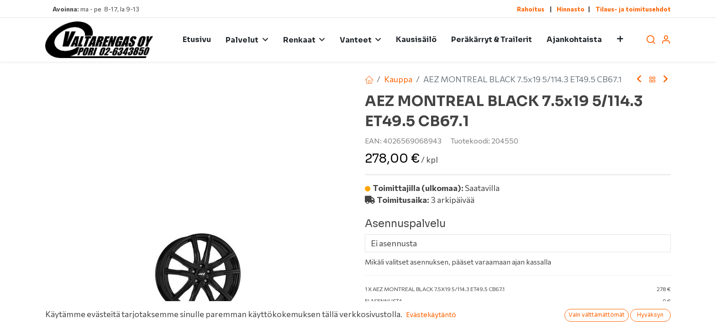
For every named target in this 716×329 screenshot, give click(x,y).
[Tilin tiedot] (666, 40)
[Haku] (651, 40)
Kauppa (398, 79)
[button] (620, 39)
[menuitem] (196, 39)
